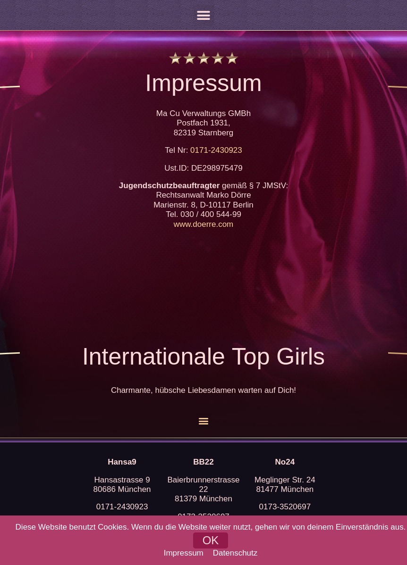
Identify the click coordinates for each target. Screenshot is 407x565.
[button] (203, 15)
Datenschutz (235, 552)
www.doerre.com (204, 224)
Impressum (184, 552)
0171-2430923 (216, 150)
